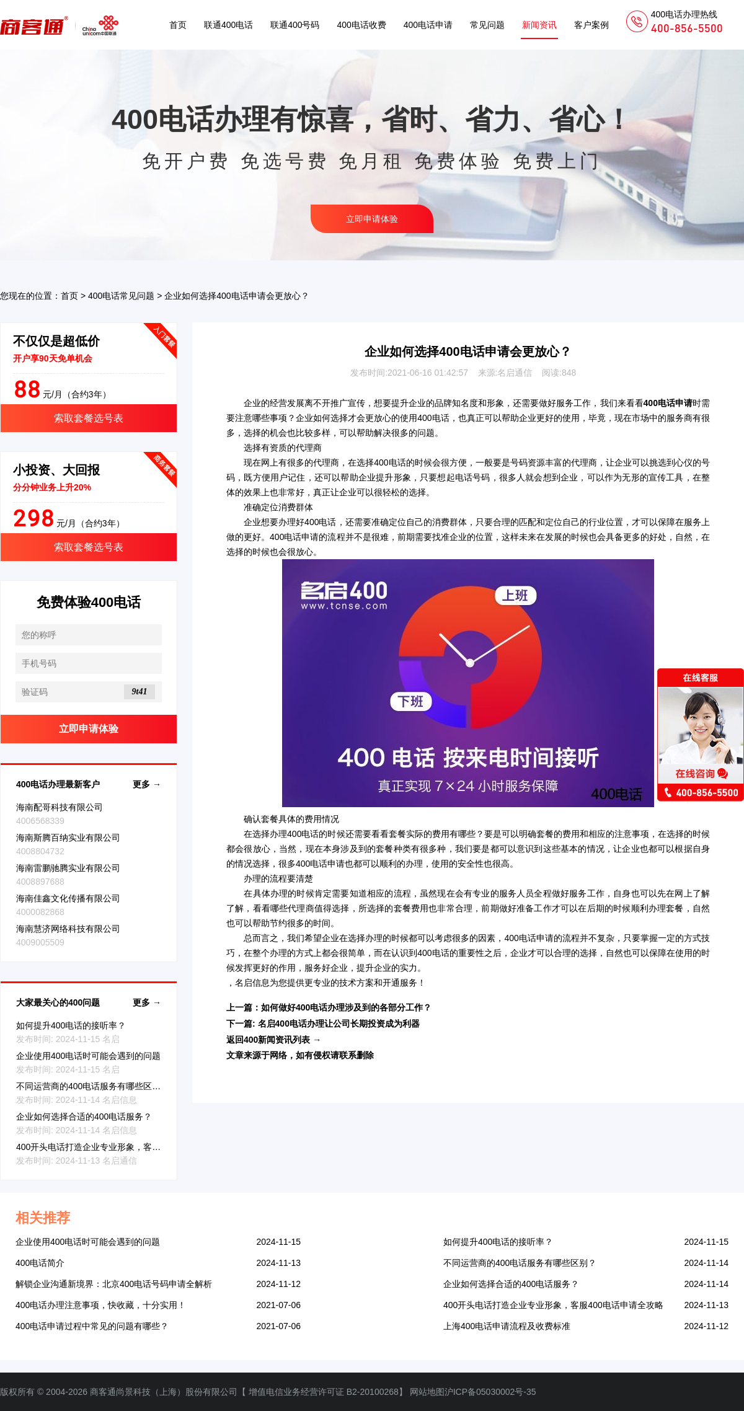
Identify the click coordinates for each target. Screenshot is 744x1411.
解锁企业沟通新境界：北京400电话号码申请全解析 (114, 1284)
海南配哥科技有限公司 (59, 807)
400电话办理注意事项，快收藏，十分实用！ (101, 1305)
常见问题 (487, 25)
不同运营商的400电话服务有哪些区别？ (92, 1086)
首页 (178, 25)
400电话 (433, 418)
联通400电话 (228, 25)
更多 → (147, 784)
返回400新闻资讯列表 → (273, 1040)
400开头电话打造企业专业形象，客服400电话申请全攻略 (126, 1147)
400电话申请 (428, 25)
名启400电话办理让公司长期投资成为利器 (339, 1023)
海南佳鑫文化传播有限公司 (68, 898)
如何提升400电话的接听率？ (71, 1025)
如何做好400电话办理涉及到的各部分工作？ (346, 1007)
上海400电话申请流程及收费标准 (506, 1326)
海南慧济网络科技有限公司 (68, 929)
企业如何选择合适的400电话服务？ (84, 1116)
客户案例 (591, 25)
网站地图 (427, 1392)
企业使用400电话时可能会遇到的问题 (88, 1056)
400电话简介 (40, 1263)
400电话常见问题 (121, 296)
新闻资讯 (539, 25)
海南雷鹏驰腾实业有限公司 (68, 868)
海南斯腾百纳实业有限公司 (68, 838)
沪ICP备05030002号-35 (490, 1392)
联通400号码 (294, 25)
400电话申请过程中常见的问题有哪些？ (92, 1326)
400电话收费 (361, 25)
